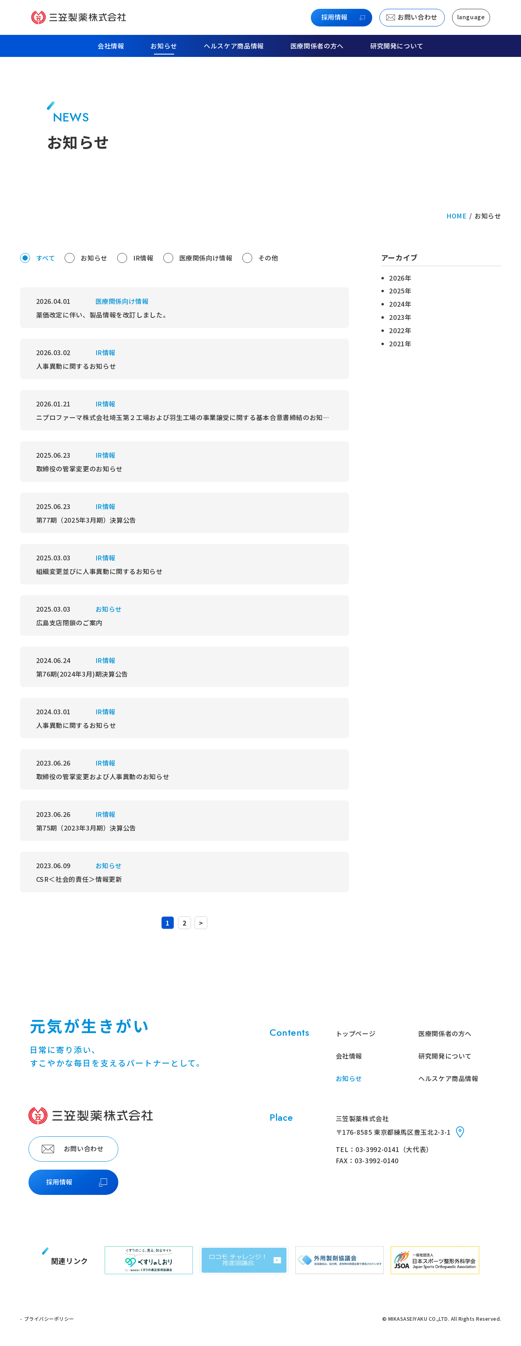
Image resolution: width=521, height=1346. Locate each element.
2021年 (400, 343)
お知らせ (163, 46)
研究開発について (397, 46)
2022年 (400, 330)
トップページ (356, 1033)
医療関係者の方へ (317, 46)
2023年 (400, 317)
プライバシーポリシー (49, 1318)
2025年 (400, 290)
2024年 (400, 304)
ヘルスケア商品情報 (234, 46)
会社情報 (349, 1056)
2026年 (400, 278)
